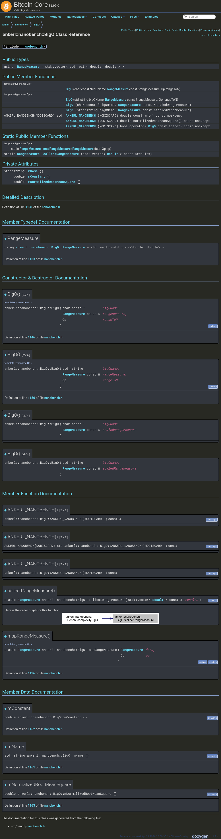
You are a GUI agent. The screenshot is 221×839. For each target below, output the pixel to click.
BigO (36, 24)
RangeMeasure (28, 67)
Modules (56, 16)
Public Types (127, 30)
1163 (31, 805)
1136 (31, 673)
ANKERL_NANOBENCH (81, 115)
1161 (31, 767)
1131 (29, 207)
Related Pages (34, 16)
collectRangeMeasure (61, 154)
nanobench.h (33, 46)
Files (135, 16)
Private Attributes (209, 30)
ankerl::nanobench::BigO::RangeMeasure (50, 247)
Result (112, 154)
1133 (31, 259)
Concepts (99, 16)
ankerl (5, 24)
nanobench (21, 24)
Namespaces (77, 16)
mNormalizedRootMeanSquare (51, 182)
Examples (151, 16)
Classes (118, 16)
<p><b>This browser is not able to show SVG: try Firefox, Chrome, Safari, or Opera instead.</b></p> (110, 618)
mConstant (36, 176)
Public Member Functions (149, 30)
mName (33, 171)
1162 (31, 729)
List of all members (210, 35)
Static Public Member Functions (182, 30)
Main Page (12, 16)
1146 (31, 337)
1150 (31, 398)
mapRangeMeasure (56, 149)
